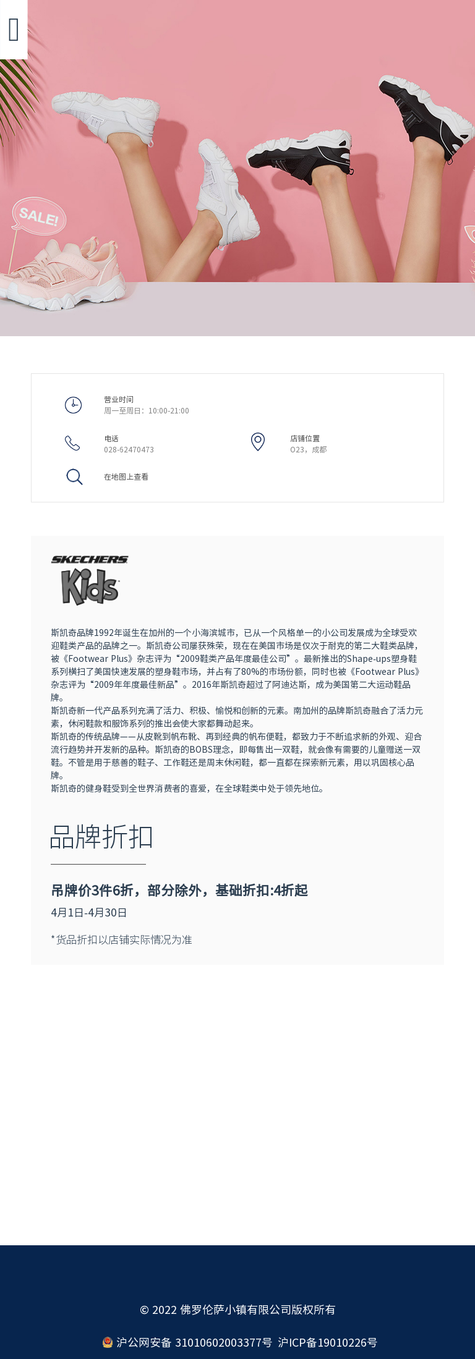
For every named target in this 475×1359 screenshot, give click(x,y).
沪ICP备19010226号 (328, 1342)
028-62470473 (129, 449)
